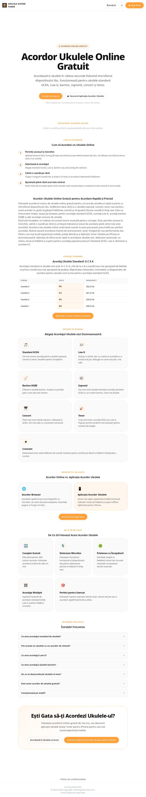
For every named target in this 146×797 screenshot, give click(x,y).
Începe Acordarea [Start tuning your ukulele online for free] (50, 96)
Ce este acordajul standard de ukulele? (41, 636)
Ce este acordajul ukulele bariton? (38, 664)
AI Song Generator (73, 787)
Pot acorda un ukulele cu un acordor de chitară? (45, 645)
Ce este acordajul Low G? (34, 655)
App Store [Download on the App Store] (134, 5)
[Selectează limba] (114, 5)
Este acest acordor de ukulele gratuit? (40, 683)
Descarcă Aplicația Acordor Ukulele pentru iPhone (91, 740)
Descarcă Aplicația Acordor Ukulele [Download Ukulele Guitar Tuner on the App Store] (85, 96)
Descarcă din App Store (73, 516)
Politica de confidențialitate (73, 779)
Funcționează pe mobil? (33, 692)
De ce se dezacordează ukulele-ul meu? (41, 674)
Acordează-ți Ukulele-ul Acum (44, 740)
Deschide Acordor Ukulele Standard (73, 315)
